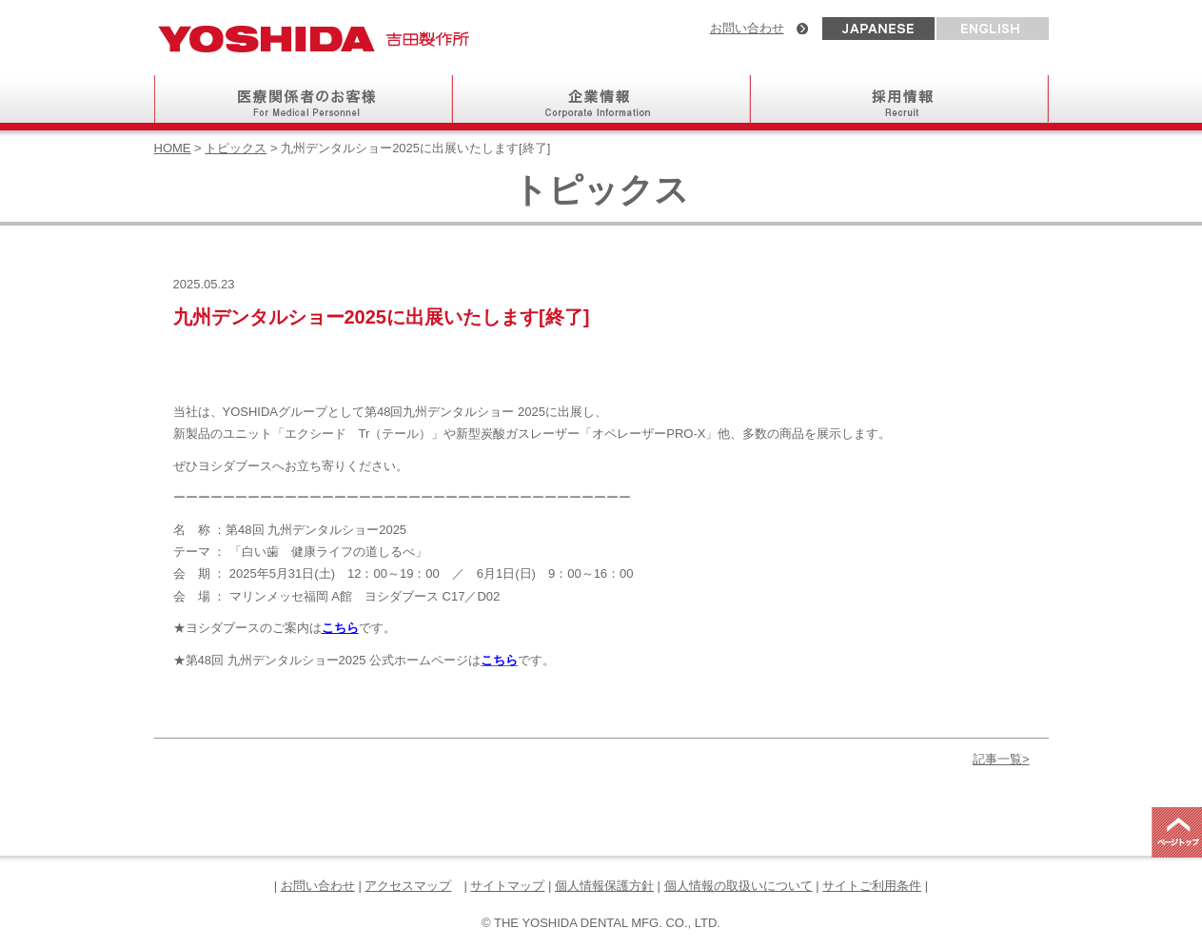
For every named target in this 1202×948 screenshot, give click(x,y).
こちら (340, 628)
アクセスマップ (408, 886)
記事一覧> (1001, 759)
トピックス (235, 148)
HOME (172, 148)
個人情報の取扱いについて (738, 886)
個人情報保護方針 (604, 886)
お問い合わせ (747, 28)
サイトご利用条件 (871, 886)
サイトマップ (507, 886)
